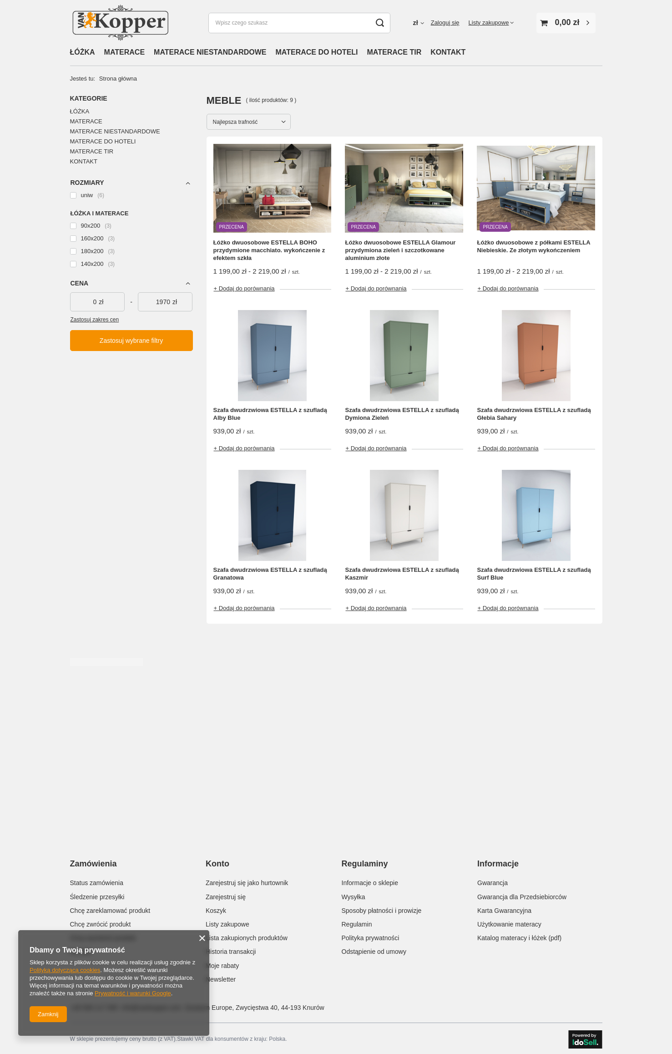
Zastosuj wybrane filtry (131, 340)
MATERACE (124, 52)
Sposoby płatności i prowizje (382, 908)
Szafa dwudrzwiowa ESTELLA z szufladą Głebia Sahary (534, 414)
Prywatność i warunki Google (133, 993)
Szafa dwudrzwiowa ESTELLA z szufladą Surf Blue (534, 573)
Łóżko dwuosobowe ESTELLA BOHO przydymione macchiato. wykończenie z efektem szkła (269, 250)
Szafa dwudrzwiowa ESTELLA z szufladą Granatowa (270, 573)
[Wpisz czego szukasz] (299, 23)
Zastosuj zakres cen (95, 319)
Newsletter (221, 977)
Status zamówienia (97, 881)
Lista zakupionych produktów (247, 936)
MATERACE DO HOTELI (317, 52)
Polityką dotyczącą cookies (65, 970)
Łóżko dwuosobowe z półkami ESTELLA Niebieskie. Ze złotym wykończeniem (533, 246)
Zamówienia (93, 863)
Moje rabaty (222, 963)
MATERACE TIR (394, 52)
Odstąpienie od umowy (374, 949)
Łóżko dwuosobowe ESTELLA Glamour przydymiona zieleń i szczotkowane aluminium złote (400, 250)
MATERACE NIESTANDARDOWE (210, 52)
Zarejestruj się (226, 894)
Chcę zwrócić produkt (100, 922)
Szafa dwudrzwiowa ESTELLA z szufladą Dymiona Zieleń (402, 414)
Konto (217, 863)
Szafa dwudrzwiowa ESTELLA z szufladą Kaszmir (402, 573)
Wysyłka (353, 894)
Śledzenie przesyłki (97, 894)
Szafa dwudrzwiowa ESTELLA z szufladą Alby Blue (270, 414)
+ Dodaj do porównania (244, 288)
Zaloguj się (445, 22)
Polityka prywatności (370, 936)
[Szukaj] (380, 23)
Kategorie (88, 98)
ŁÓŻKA (82, 52)
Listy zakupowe (489, 22)
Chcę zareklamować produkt (110, 908)
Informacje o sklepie (370, 881)
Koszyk (216, 908)
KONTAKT (447, 52)
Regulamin (357, 922)
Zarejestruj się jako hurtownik (247, 881)
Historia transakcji (231, 949)
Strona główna (118, 78)
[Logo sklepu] (120, 23)
